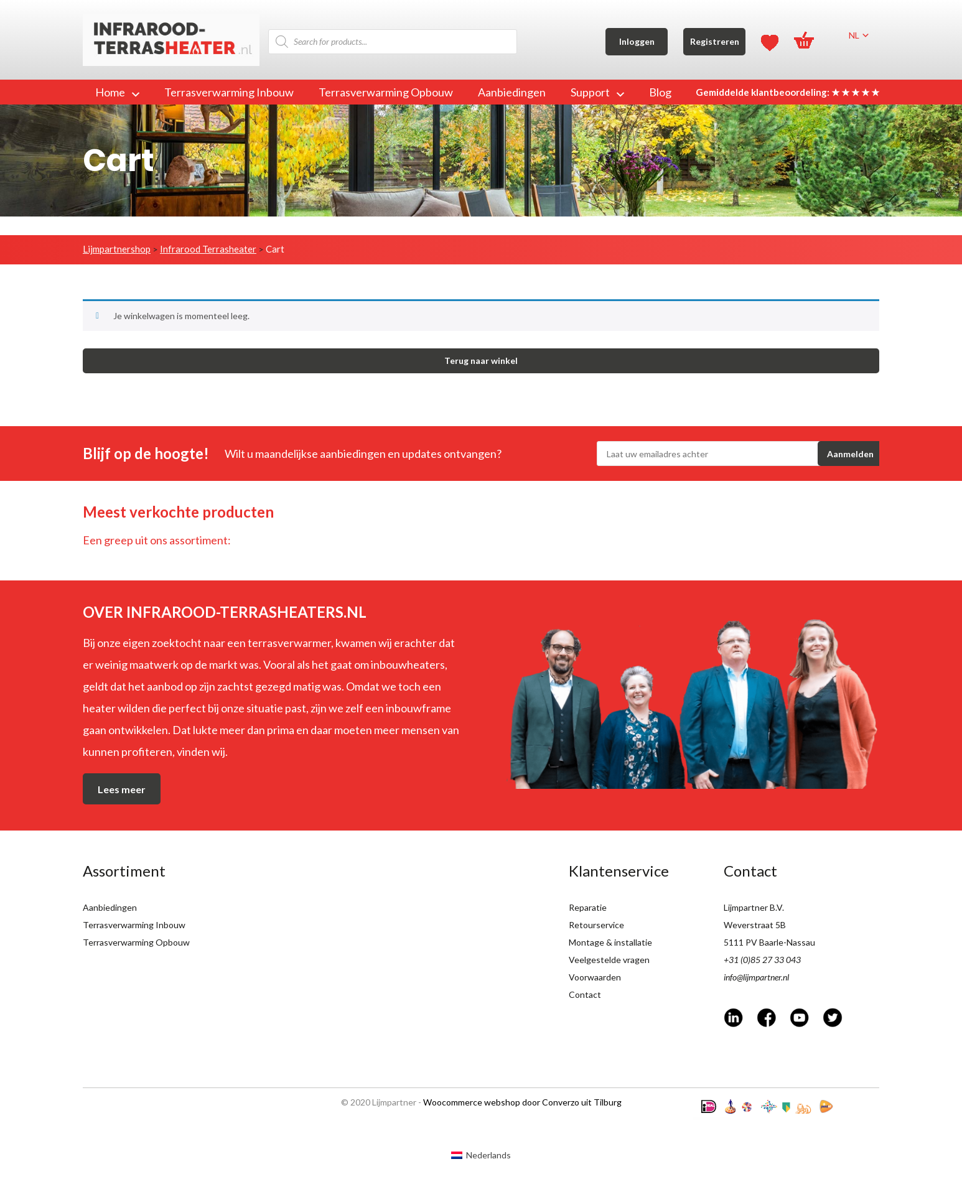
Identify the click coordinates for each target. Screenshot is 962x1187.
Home (117, 92)
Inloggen (637, 41)
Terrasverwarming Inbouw (229, 92)
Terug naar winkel (481, 360)
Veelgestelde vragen (609, 959)
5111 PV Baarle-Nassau (769, 942)
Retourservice (596, 924)
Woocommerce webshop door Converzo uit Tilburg (522, 1102)
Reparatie (588, 907)
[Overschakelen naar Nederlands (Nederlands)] (481, 1155)
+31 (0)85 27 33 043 (762, 959)
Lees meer (122, 789)
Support (597, 92)
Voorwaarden (595, 977)
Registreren (714, 41)
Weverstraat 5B (755, 924)
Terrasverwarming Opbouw (386, 92)
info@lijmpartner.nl (756, 977)
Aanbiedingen (512, 92)
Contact (585, 994)
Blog (660, 92)
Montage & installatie (610, 942)
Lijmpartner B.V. (754, 907)
